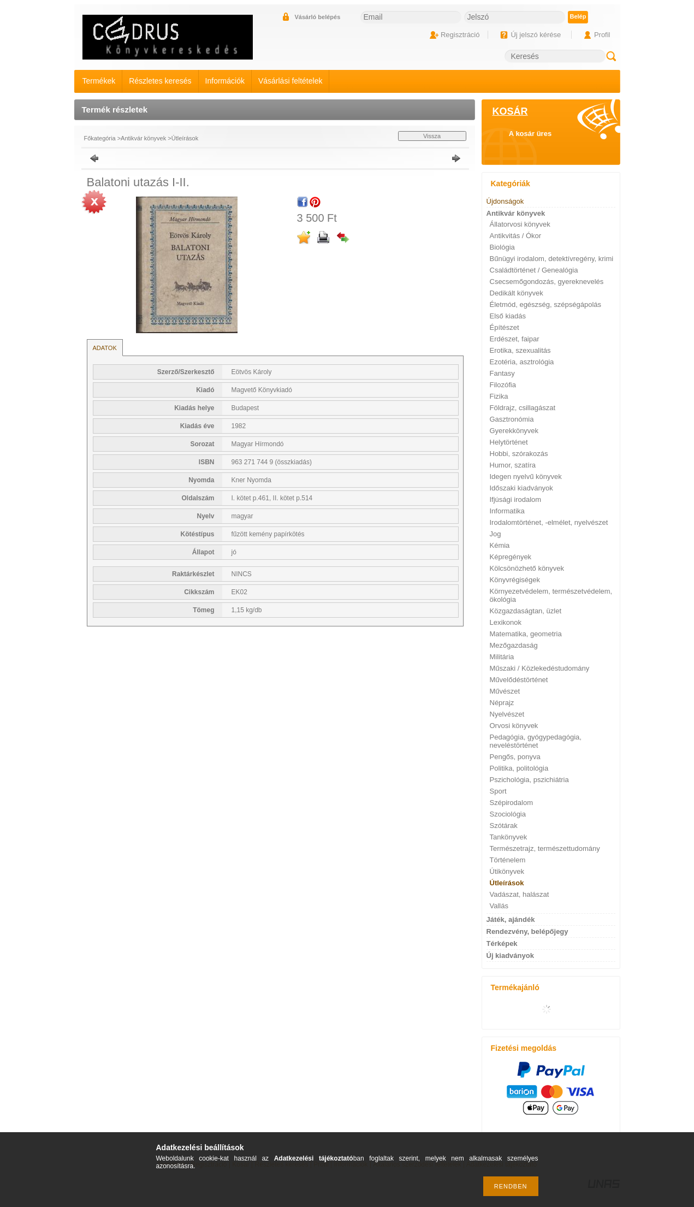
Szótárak (504, 825)
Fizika (499, 396)
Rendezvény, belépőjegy (527, 931)
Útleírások (185, 138)
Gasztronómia (512, 419)
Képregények (511, 557)
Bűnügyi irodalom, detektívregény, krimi (552, 259)
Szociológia (508, 814)
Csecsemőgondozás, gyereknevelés (547, 281)
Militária (502, 657)
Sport (498, 791)
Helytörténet (509, 442)
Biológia (502, 247)
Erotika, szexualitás (520, 350)
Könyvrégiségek (515, 580)
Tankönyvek (508, 837)
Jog (495, 534)
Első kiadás (508, 316)
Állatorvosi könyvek (520, 224)
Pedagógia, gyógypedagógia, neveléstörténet (536, 741)
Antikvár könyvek (143, 138)
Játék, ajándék (511, 919)
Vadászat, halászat (519, 894)
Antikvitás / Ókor (516, 236)
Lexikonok (506, 622)
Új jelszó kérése (536, 35)
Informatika (507, 511)
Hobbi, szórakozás (519, 453)
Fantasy (502, 373)
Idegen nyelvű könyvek (526, 476)
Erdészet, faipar (514, 339)
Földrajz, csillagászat (523, 408)
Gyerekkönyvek (514, 431)
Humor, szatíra (513, 465)
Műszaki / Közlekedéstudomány (540, 668)
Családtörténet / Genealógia (534, 270)
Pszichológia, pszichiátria (529, 780)
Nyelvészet (507, 714)
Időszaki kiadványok (521, 488)
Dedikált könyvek (516, 293)
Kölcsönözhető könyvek (527, 568)
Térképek (502, 943)
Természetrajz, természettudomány (545, 848)
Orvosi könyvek (514, 725)
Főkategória (100, 138)
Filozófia (503, 385)
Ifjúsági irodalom (516, 499)
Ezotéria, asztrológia (522, 362)
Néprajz (502, 703)
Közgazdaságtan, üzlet (526, 611)
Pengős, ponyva (515, 757)
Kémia (500, 545)
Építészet (504, 327)
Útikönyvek (507, 871)
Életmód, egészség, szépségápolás (546, 304)
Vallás (499, 906)
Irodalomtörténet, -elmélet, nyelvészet (549, 522)
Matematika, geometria (526, 634)
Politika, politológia (519, 768)
